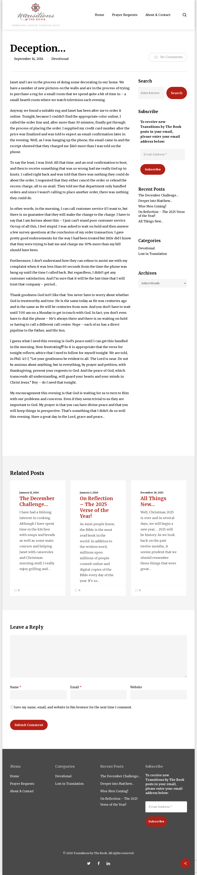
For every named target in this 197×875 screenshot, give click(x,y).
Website (136, 687)
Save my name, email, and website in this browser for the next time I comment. (73, 707)
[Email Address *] (162, 154)
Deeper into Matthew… (155, 201)
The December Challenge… (158, 195)
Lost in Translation (152, 254)
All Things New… (150, 221)
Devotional (60, 59)
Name (15, 687)
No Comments (168, 57)
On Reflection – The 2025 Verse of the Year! (161, 214)
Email (76, 687)
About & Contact (22, 791)
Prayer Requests (22, 784)
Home (14, 776)
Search (176, 93)
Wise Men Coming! (152, 206)
